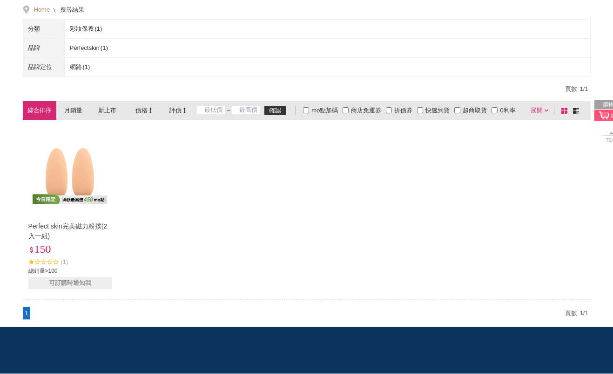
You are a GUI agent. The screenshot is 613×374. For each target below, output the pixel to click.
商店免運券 (366, 110)
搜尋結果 (71, 9)
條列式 (577, 110)
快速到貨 (437, 110)
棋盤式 (566, 110)
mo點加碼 (324, 110)
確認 (275, 110)
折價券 (403, 110)
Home (42, 9)
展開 (537, 110)
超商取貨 (475, 110)
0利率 (507, 110)
